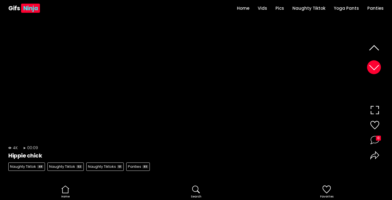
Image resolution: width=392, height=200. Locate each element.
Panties (375, 8)
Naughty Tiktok (308, 8)
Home (243, 8)
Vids (262, 8)
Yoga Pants (346, 8)
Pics (279, 8)
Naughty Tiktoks (105, 166)
